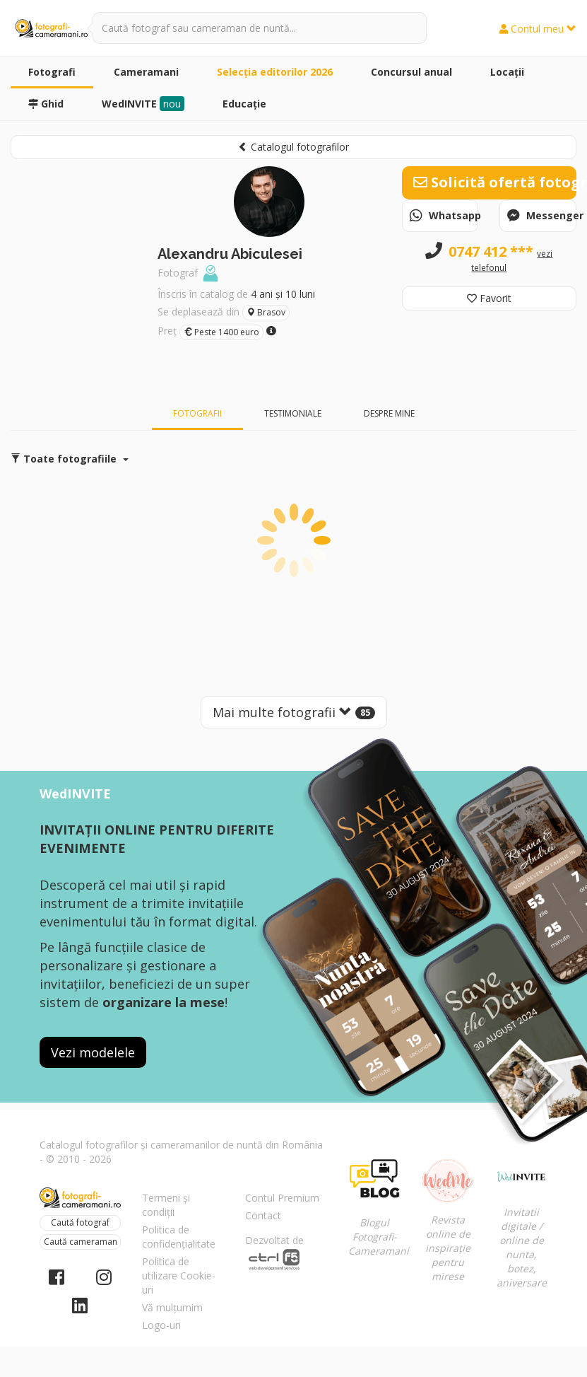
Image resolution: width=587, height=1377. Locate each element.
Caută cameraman (80, 1242)
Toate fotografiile (70, 458)
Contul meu (537, 28)
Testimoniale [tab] (292, 413)
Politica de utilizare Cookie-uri (178, 1275)
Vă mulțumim (172, 1307)
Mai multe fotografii (294, 712)
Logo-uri (161, 1325)
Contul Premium (282, 1197)
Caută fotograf (80, 1222)
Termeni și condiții (166, 1205)
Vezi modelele (93, 1052)
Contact (263, 1215)
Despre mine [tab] (389, 413)
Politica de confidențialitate (178, 1236)
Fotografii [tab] (197, 413)
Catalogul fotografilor (293, 146)
